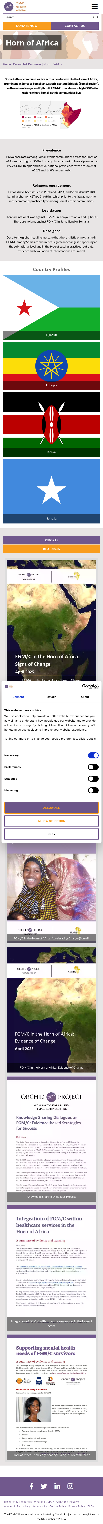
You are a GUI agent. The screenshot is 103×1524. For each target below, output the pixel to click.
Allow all (51, 807)
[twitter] (44, 1487)
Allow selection (51, 821)
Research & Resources (27, 64)
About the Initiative (67, 1502)
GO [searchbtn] (95, 17)
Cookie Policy (57, 1506)
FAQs (90, 1506)
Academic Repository (17, 1506)
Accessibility (39, 1506)
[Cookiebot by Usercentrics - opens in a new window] (82, 686)
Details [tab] (51, 696)
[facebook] (31, 1487)
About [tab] (85, 696)
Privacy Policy (76, 1506)
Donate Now (26, 26)
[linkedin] (57, 1486)
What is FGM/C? (44, 1502)
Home (7, 64)
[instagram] (70, 1486)
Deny (51, 833)
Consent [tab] (18, 696)
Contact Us (75, 26)
